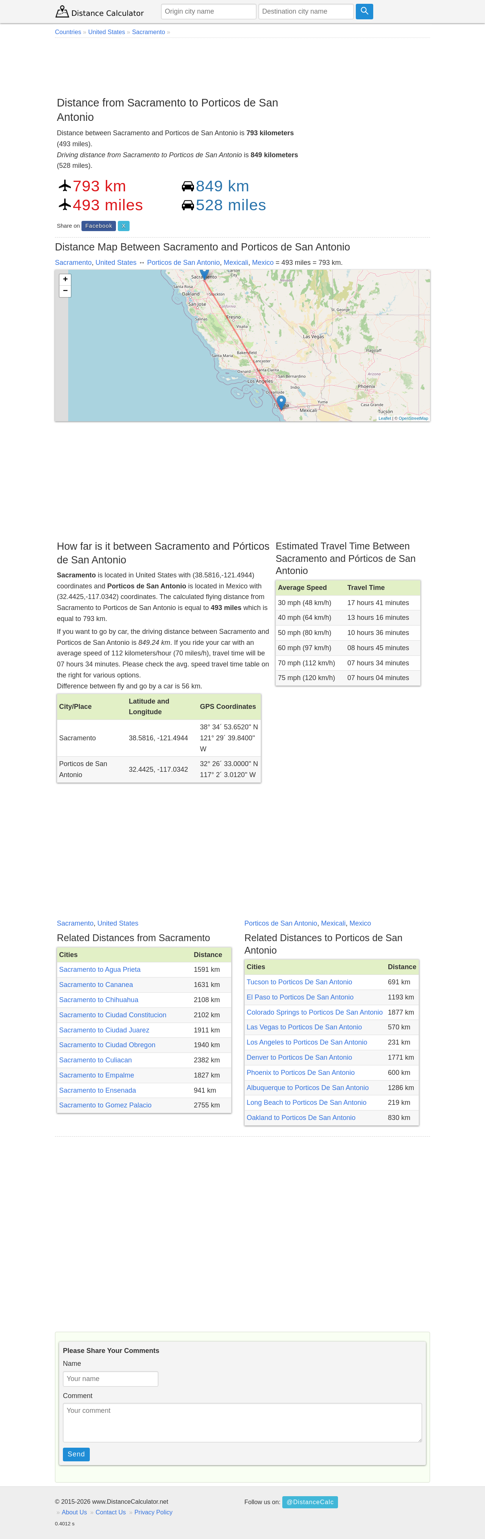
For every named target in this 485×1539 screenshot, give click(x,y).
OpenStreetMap (413, 418)
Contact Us (110, 1512)
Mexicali (236, 262)
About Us (74, 1512)
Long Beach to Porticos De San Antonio (306, 1102)
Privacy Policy (154, 1512)
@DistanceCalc (310, 1501)
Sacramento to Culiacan (95, 1060)
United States (115, 262)
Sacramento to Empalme (96, 1075)
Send (76, 1454)
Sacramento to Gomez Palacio (105, 1105)
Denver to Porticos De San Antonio (299, 1057)
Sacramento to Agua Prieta (100, 969)
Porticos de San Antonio (183, 262)
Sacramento (73, 262)
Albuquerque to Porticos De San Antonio (308, 1088)
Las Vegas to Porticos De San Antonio (304, 1027)
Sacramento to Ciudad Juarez (104, 1030)
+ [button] (65, 280)
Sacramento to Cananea (96, 984)
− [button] (65, 291)
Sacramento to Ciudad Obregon (107, 1045)
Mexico (263, 262)
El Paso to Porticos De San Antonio (300, 997)
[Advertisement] (242, 64)
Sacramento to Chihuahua (98, 1000)
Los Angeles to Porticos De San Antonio (307, 1042)
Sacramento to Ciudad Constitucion (112, 1015)
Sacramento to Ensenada (97, 1090)
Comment (77, 1396)
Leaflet (385, 418)
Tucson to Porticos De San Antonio (299, 982)
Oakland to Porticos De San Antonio (301, 1117)
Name (72, 1363)
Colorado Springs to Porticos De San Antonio (315, 1012)
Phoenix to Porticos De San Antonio (301, 1072)
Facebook (98, 226)
